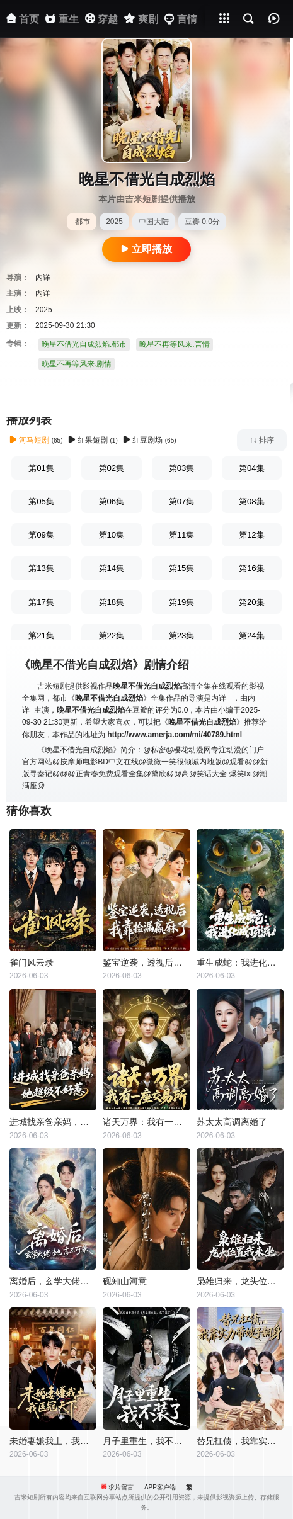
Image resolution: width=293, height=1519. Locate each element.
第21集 (41, 635)
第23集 (182, 635)
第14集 (112, 568)
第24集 (252, 635)
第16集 (252, 568)
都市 (82, 221)
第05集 (41, 501)
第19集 (182, 602)
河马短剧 (29, 440)
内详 (42, 277)
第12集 (252, 534)
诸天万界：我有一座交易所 (146, 1122)
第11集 (182, 534)
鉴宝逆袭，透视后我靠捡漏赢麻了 (146, 962)
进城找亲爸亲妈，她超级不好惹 (52, 1122)
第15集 (182, 568)
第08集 (252, 501)
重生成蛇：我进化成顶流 (240, 962)
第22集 (112, 635)
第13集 (41, 568)
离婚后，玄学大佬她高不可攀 (52, 1281)
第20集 (252, 602)
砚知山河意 (125, 1281)
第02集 (112, 468)
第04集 (252, 468)
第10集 (112, 534)
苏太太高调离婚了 (232, 1122)
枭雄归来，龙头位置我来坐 (240, 1281)
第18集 (112, 602)
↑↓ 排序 (262, 440)
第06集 (112, 501)
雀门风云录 (31, 962)
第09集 (41, 534)
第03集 (182, 468)
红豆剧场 (143, 440)
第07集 (182, 501)
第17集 (41, 602)
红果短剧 (88, 440)
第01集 (41, 468)
